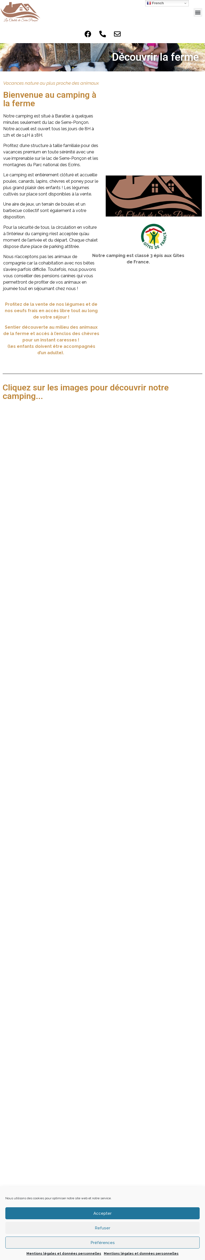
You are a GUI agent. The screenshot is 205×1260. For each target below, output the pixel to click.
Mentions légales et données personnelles (63, 1253)
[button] (198, 12)
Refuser (102, 1228)
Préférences (102, 1242)
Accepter (102, 1213)
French (155, 3)
